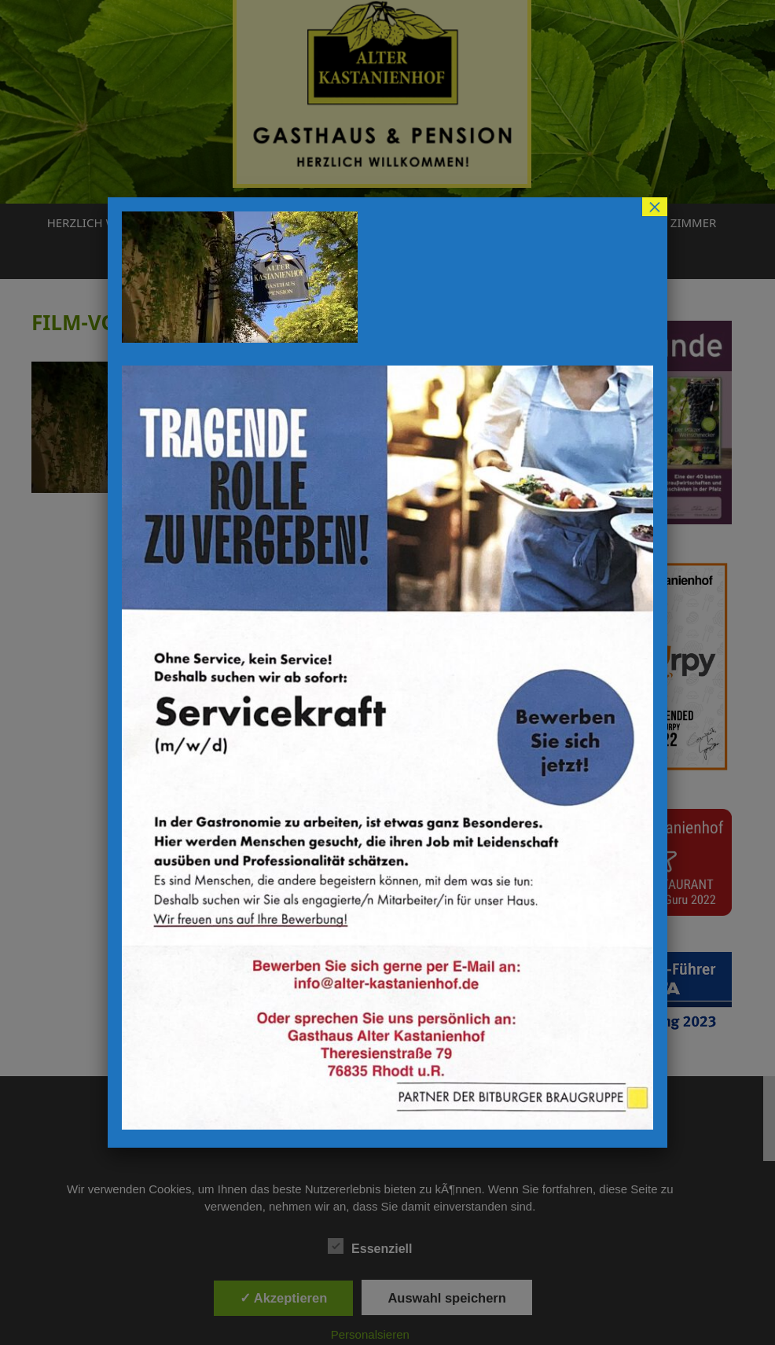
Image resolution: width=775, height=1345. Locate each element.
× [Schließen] (655, 206)
